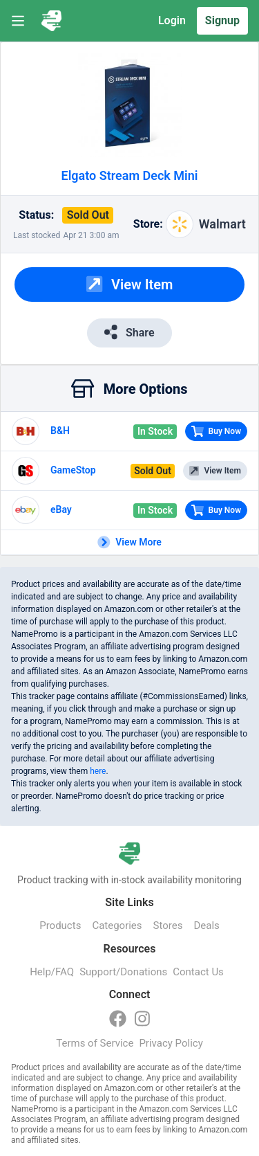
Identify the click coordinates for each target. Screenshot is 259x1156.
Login (172, 20)
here (98, 771)
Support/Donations (123, 972)
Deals (206, 925)
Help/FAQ (52, 972)
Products (60, 925)
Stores (168, 925)
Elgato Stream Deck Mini (129, 175)
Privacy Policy (170, 1043)
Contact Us (198, 972)
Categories (117, 925)
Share (129, 332)
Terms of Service (94, 1043)
